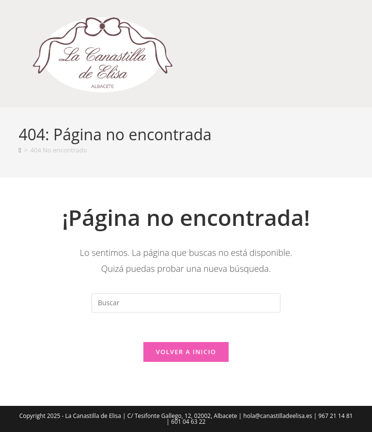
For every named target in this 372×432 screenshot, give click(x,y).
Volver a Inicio (186, 351)
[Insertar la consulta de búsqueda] (186, 303)
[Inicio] (19, 150)
